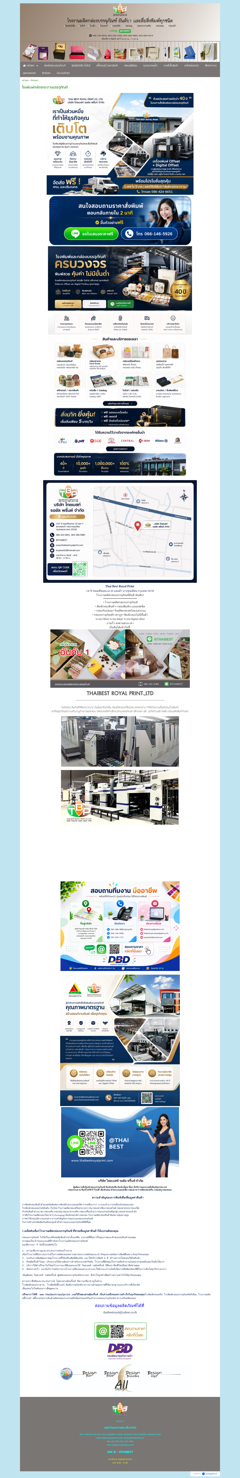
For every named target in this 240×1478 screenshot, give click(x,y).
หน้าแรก (25, 80)
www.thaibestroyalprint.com (58, 1294)
